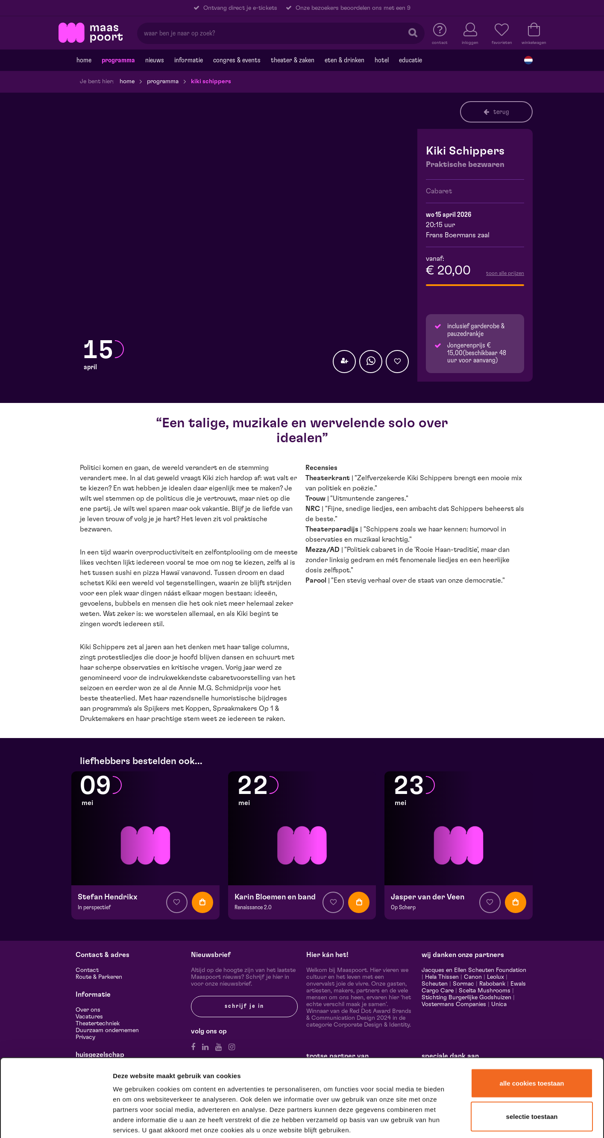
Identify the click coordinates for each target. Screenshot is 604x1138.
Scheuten (435, 984)
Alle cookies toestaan (532, 1014)
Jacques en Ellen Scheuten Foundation (474, 970)
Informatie (188, 60)
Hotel (382, 60)
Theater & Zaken (292, 60)
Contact (87, 970)
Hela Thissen (442, 977)
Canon (473, 977)
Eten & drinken (344, 60)
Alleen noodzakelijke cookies (531, 1079)
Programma (118, 60)
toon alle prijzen (505, 273)
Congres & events (237, 60)
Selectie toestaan (532, 1047)
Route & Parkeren (99, 977)
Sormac (463, 984)
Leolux (495, 977)
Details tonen (462, 1120)
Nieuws (154, 60)
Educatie (410, 60)
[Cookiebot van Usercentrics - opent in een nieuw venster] (56, 1120)
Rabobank (492, 984)
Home (83, 60)
